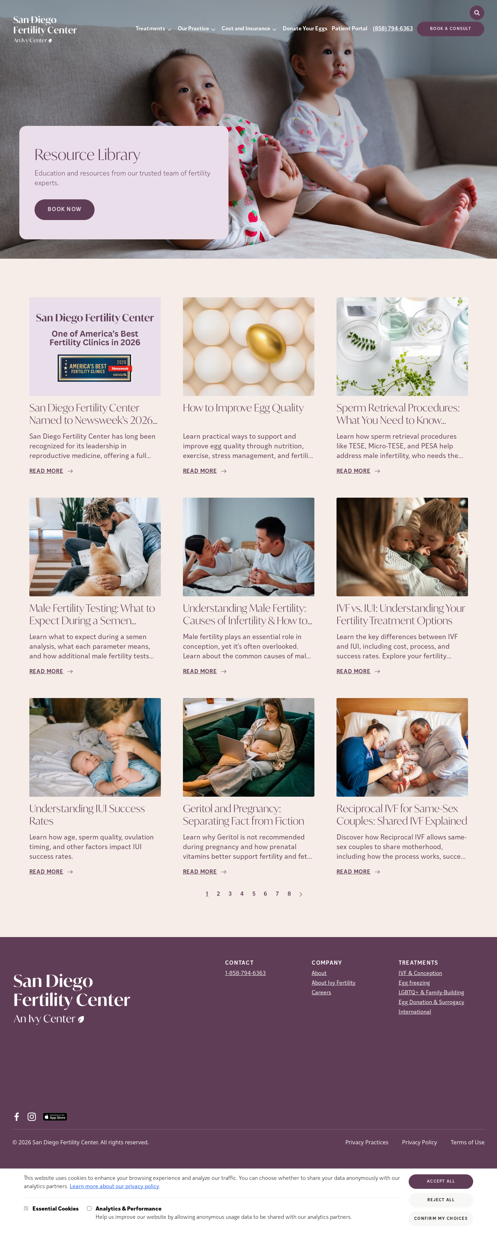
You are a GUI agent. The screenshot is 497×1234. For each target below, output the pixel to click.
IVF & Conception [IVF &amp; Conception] (420, 973)
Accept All (441, 1182)
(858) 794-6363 (393, 29)
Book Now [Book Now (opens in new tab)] (64, 209)
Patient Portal (349, 29)
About (319, 973)
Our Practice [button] (193, 29)
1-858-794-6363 (245, 973)
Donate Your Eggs (305, 29)
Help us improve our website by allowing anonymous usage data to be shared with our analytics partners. (224, 1212)
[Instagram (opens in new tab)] (32, 1117)
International (415, 1012)
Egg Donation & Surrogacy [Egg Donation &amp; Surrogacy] (431, 1002)
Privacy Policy (419, 1142)
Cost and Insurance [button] (246, 29)
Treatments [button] (150, 29)
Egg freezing (414, 983)
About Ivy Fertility (333, 983)
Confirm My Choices (441, 1219)
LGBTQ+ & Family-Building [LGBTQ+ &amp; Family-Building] (431, 993)
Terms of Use (468, 1142)
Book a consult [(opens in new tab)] (450, 29)
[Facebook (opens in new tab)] (16, 1117)
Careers (321, 993)
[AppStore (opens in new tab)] (55, 1117)
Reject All (441, 1200)
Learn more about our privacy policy (114, 1187)
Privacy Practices (366, 1142)
